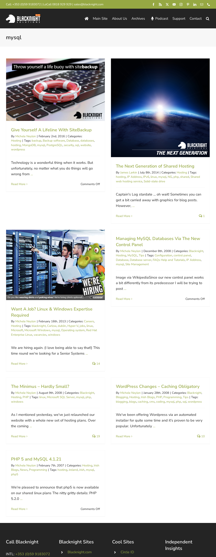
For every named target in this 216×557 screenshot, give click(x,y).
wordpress (18, 149)
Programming (176, 381)
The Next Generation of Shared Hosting (152, 166)
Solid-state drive (151, 181)
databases (87, 141)
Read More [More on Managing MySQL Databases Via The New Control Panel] (113, 297)
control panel (172, 254)
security (69, 145)
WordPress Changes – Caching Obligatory (161, 370)
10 (204, 420)
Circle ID (127, 501)
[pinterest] (187, 4)
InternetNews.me (134, 518)
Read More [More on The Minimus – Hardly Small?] (25, 420)
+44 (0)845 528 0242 (30, 509)
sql (77, 145)
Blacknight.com (80, 501)
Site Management (127, 263)
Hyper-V (86, 309)
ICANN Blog (183, 507)
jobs (96, 309)
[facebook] (153, 4)
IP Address (131, 177)
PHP (33, 381)
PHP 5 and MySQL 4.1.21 (36, 446)
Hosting (16, 141)
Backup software (54, 141)
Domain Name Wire (136, 526)
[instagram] (181, 4)
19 (103, 420)
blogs (136, 386)
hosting (16, 145)
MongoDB (29, 145)
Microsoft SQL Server (68, 381)
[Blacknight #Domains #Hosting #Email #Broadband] (28, 531)
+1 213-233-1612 (27, 523)
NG (166, 177)
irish (82, 457)
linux (150, 177)
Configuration (153, 254)
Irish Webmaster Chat (138, 535)
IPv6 (143, 177)
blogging (125, 386)
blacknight (53, 309)
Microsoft (31, 313)
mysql (41, 145)
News (24, 457)
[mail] (201, 4)
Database (72, 141)
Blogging (125, 381)
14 (110, 347)
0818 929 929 (62, 4)
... (32, 174)
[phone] (208, 4)
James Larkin (125, 172)
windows (68, 318)
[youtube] (174, 4)
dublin (76, 309)
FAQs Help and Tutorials (158, 258)
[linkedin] (194, 4)
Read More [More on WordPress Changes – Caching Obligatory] (126, 420)
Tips (131, 254)
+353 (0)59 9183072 (26, 4)
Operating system (87, 313)
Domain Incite (131, 509)
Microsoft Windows (51, 313)
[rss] (160, 4)
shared (181, 177)
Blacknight (186, 250)
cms (155, 386)
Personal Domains (82, 509)
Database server (130, 258)
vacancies (53, 318)
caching (146, 386)
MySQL (122, 254)
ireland (73, 457)
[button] (207, 18)
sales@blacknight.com (88, 4)
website (85, 145)
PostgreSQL (54, 145)
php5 (14, 461)
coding (164, 386)
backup (36, 141)
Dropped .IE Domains (85, 518)
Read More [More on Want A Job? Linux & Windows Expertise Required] (32, 347)
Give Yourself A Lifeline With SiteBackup (51, 130)
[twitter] (167, 4)
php (172, 177)
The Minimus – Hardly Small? (47, 370)
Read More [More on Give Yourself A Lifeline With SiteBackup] (18, 184)
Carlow (65, 309)
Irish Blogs (151, 381)
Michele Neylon (25, 136)
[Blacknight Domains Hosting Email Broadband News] (23, 16)
